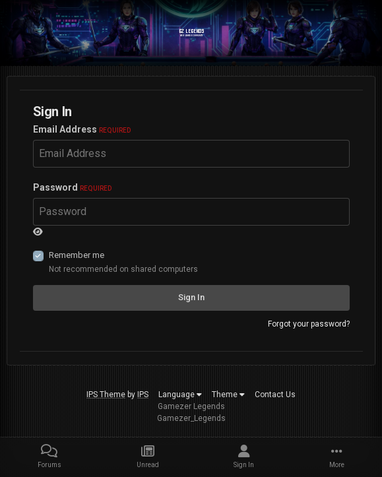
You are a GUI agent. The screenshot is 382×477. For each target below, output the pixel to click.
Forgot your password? (309, 324)
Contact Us (275, 394)
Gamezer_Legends (191, 418)
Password (72, 187)
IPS (142, 394)
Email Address (82, 129)
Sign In (191, 297)
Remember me (76, 255)
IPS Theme (105, 394)
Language (180, 394)
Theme (228, 394)
